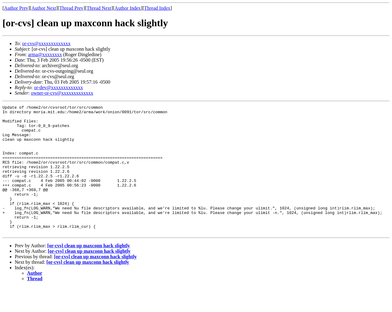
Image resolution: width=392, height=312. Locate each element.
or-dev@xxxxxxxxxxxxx (58, 87)
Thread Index (157, 8)
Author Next (44, 8)
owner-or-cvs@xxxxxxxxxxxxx (62, 93)
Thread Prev (71, 8)
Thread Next (99, 8)
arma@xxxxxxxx (45, 54)
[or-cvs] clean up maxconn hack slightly (88, 271)
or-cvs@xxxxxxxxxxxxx (46, 43)
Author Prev (16, 8)
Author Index (128, 8)
